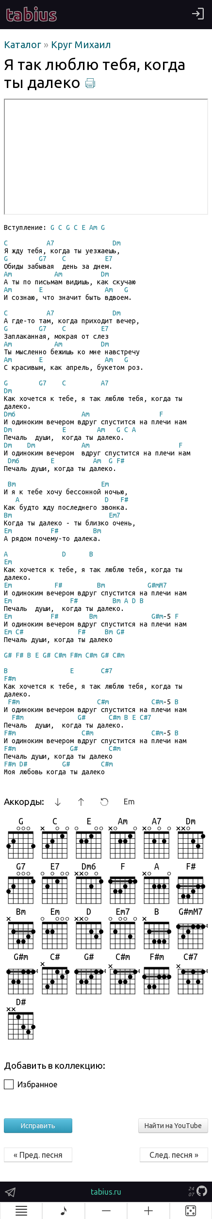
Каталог (24, 44)
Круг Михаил (81, 44)
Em (129, 801)
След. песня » (173, 1154)
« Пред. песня (38, 1154)
